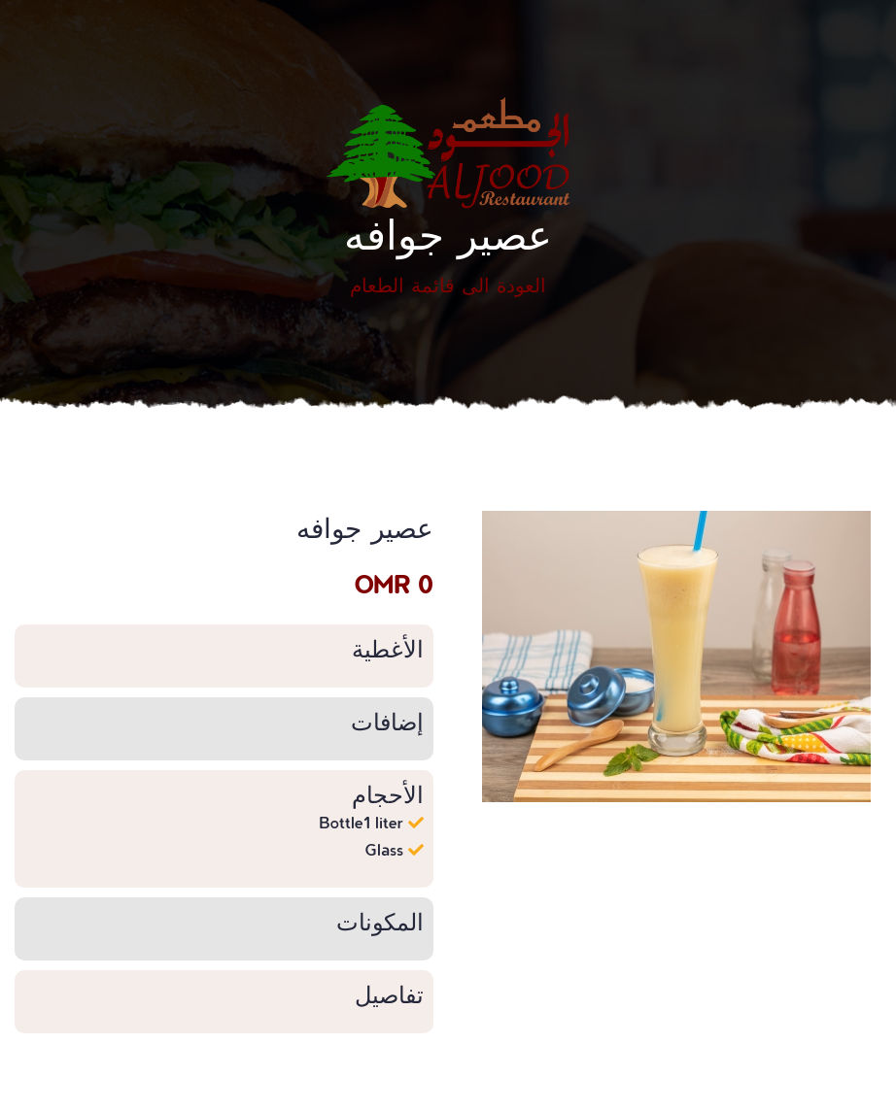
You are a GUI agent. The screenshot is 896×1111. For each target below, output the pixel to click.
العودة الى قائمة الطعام (448, 284)
